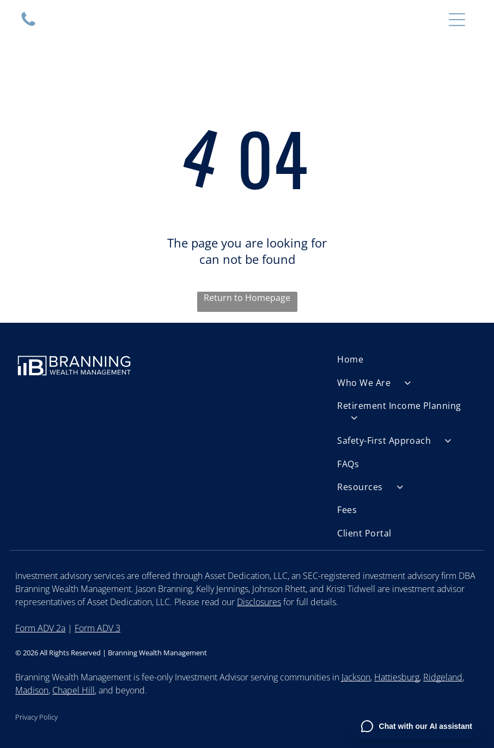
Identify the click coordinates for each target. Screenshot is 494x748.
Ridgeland (442, 677)
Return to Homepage (247, 298)
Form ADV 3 (97, 628)
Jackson (355, 677)
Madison (31, 690)
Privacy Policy (36, 717)
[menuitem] (408, 359)
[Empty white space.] (28, 25)
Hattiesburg (396, 677)
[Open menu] (457, 19)
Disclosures (259, 602)
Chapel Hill (73, 690)
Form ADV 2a (40, 628)
